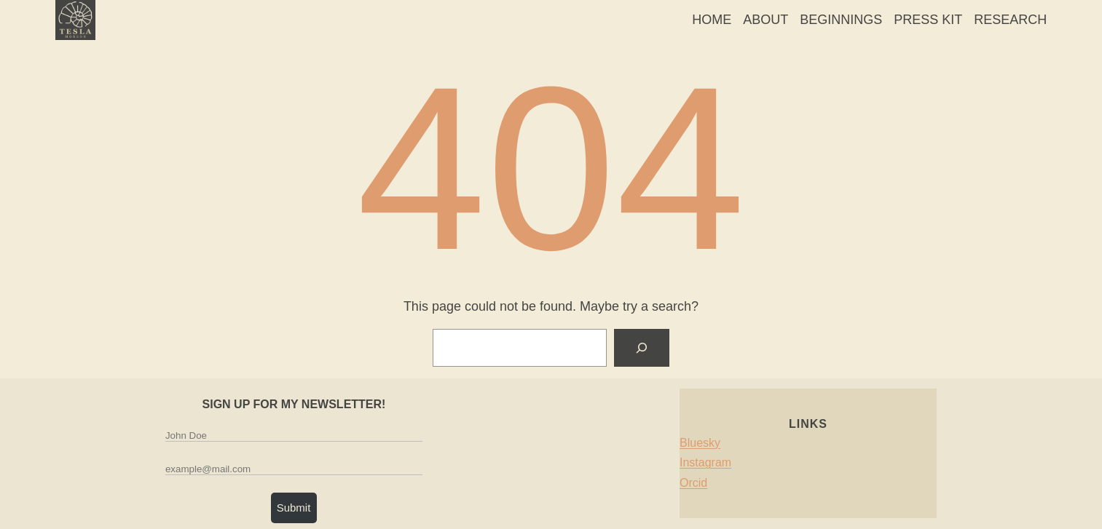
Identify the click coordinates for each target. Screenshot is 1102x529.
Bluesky (700, 443)
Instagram (705, 462)
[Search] (641, 348)
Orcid (693, 483)
